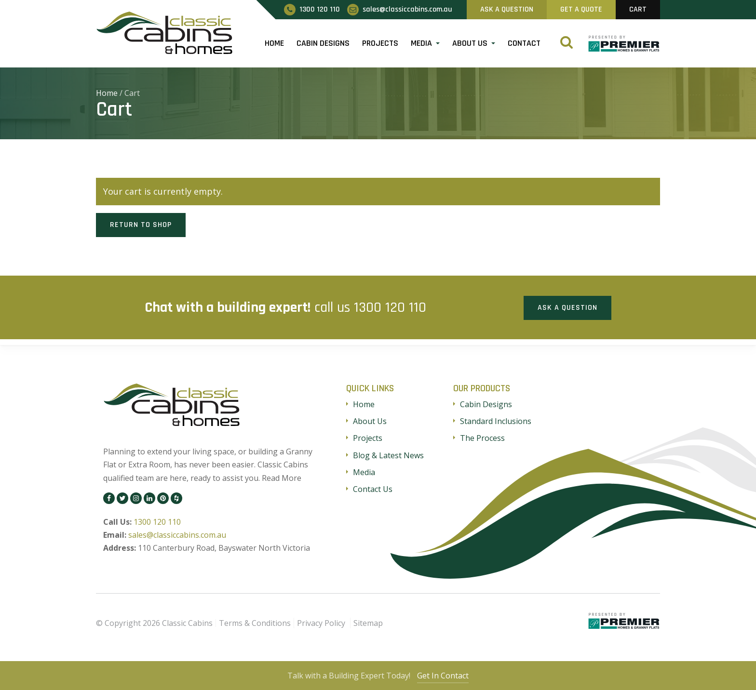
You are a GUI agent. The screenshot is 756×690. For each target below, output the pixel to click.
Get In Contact (444, 675)
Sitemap (368, 622)
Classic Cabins (187, 622)
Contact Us (372, 488)
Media (421, 43)
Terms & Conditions (255, 622)
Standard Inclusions (495, 420)
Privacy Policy (321, 622)
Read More (281, 477)
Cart (638, 9)
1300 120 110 (390, 307)
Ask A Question (506, 9)
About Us (469, 43)
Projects (380, 43)
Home (274, 43)
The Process (482, 437)
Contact (524, 43)
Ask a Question (567, 307)
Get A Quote (581, 9)
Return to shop (141, 225)
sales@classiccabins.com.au (177, 534)
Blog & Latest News (388, 454)
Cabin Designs (323, 43)
